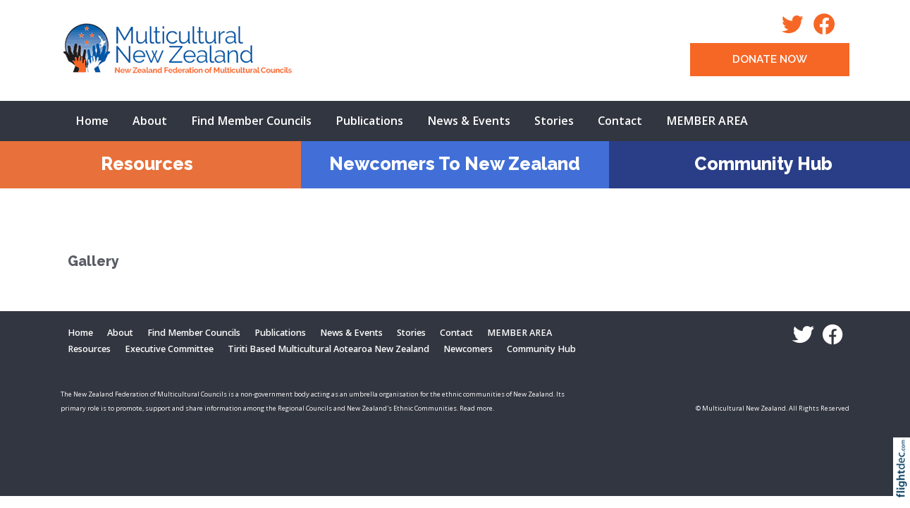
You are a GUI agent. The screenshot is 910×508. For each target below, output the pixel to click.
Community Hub (763, 163)
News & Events (468, 120)
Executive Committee (169, 349)
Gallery (93, 261)
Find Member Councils (251, 120)
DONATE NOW (769, 59)
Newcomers (468, 349)
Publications (369, 120)
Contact (620, 120)
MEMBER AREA (707, 120)
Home (92, 120)
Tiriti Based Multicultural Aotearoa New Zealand (328, 349)
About (150, 120)
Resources (147, 163)
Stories (554, 120)
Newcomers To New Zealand (454, 163)
